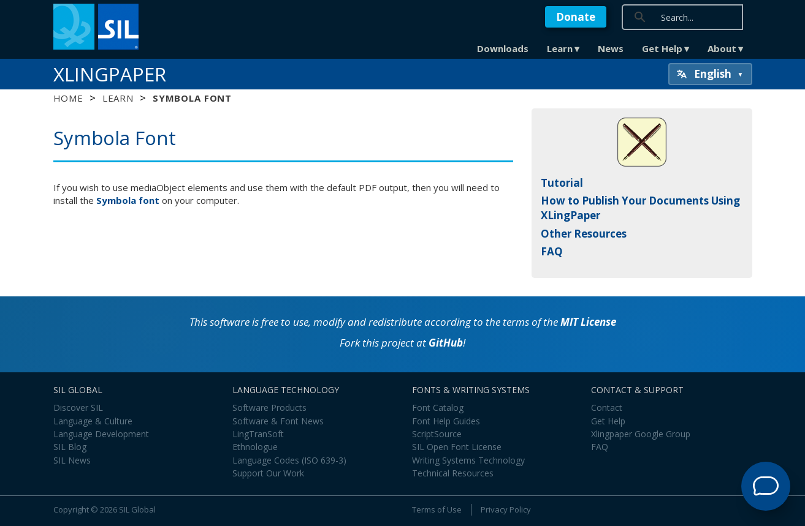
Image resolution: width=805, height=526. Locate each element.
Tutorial (562, 183)
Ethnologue (255, 447)
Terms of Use (437, 509)
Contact (606, 407)
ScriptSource (437, 434)
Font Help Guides (446, 421)
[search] (716, 17)
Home (68, 98)
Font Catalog (438, 407)
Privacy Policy (506, 509)
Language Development (101, 434)
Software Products (269, 407)
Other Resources (584, 234)
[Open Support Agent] (765, 486)
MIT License (588, 322)
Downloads (502, 48)
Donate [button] (575, 17)
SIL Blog (69, 447)
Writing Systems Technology (468, 460)
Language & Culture (92, 421)
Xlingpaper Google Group (640, 434)
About (722, 48)
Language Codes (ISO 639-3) (289, 460)
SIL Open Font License (457, 447)
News (611, 48)
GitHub (446, 343)
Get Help (662, 48)
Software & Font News (278, 421)
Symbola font (127, 200)
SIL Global (137, 509)
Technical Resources (453, 473)
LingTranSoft (258, 434)
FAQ (552, 251)
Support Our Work (268, 473)
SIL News (72, 460)
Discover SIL (78, 407)
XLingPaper (109, 74)
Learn (560, 48)
